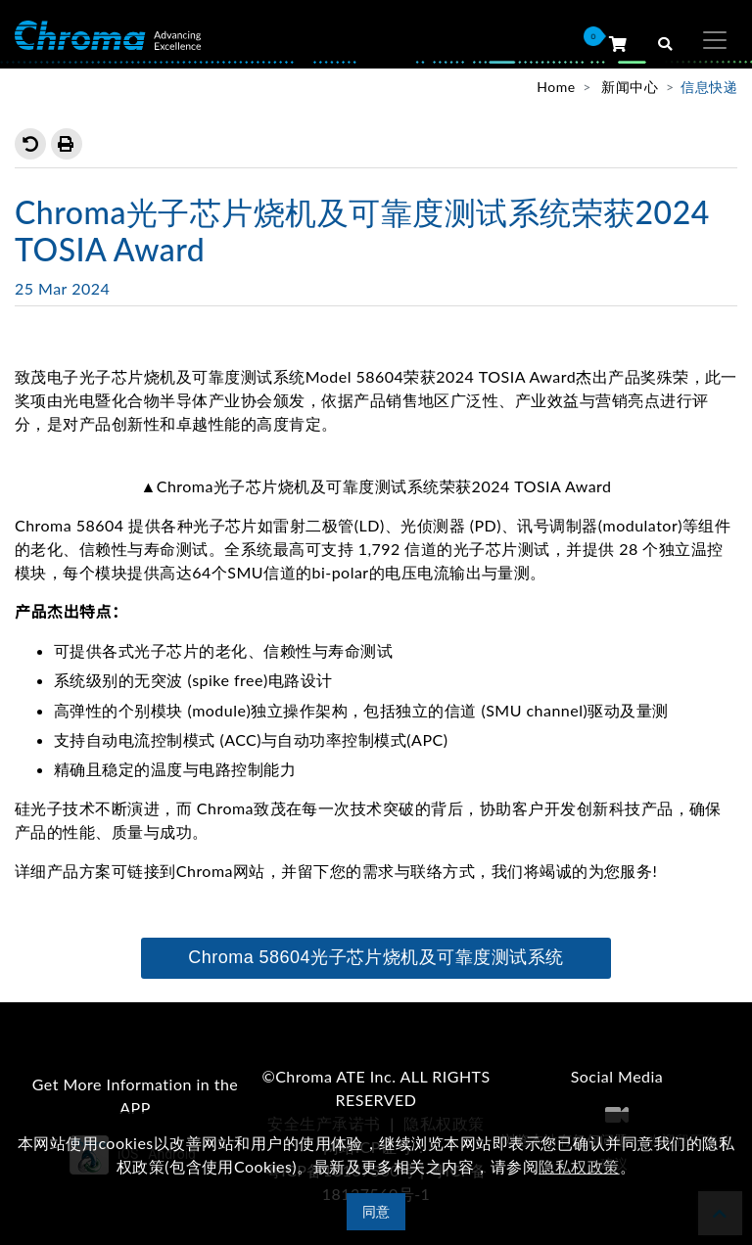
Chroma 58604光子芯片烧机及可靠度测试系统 (376, 957)
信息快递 (709, 86)
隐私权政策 (579, 1166)
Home (556, 86)
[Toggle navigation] (714, 40)
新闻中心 (629, 86)
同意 (376, 1211)
